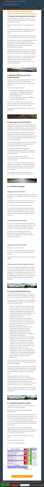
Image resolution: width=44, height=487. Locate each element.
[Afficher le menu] (38, 8)
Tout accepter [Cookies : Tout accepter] (5, 485)
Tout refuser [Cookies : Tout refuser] (15, 485)
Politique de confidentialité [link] (37, 485)
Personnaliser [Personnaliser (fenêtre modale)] (25, 485)
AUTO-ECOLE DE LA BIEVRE (11, 8)
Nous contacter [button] (22, 476)
